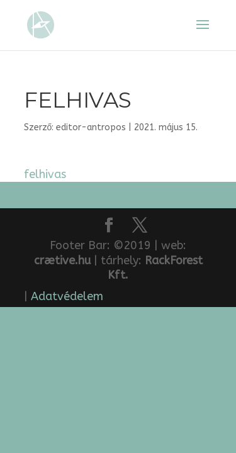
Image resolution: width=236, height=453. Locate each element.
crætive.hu (62, 260)
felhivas (45, 174)
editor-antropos (91, 127)
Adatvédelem (67, 296)
